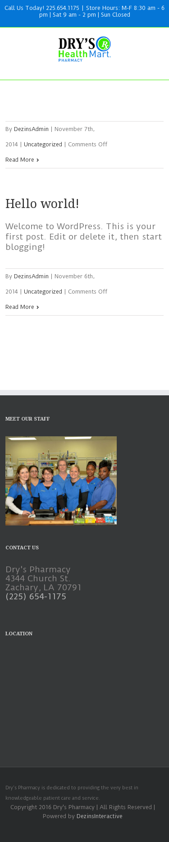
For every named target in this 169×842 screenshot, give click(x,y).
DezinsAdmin (31, 129)
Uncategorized (43, 144)
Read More (19, 159)
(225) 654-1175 (35, 596)
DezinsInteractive (100, 816)
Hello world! (42, 204)
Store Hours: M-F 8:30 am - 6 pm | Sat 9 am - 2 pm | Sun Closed (102, 11)
